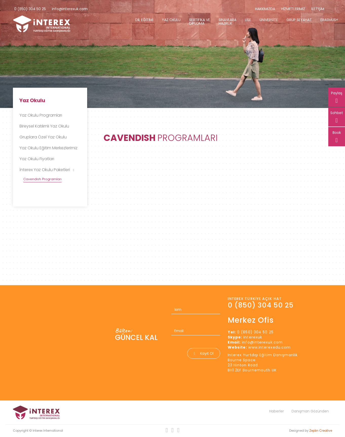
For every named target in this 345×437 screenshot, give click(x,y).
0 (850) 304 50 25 (30, 8)
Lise (248, 19)
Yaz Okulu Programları (41, 115)
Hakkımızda (265, 8)
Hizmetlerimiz (293, 8)
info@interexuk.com (70, 8)
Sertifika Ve (199, 21)
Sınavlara (227, 21)
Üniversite (269, 19)
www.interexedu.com (269, 347)
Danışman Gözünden (310, 411)
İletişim (317, 8)
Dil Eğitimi (144, 19)
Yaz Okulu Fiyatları (37, 159)
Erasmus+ (329, 19)
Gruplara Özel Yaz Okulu (43, 137)
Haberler (276, 411)
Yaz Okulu (171, 19)
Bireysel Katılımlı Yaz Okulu (44, 126)
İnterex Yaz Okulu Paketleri (47, 170)
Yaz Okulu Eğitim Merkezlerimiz (49, 148)
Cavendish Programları (42, 179)
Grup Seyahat (299, 19)
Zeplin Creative (320, 430)
